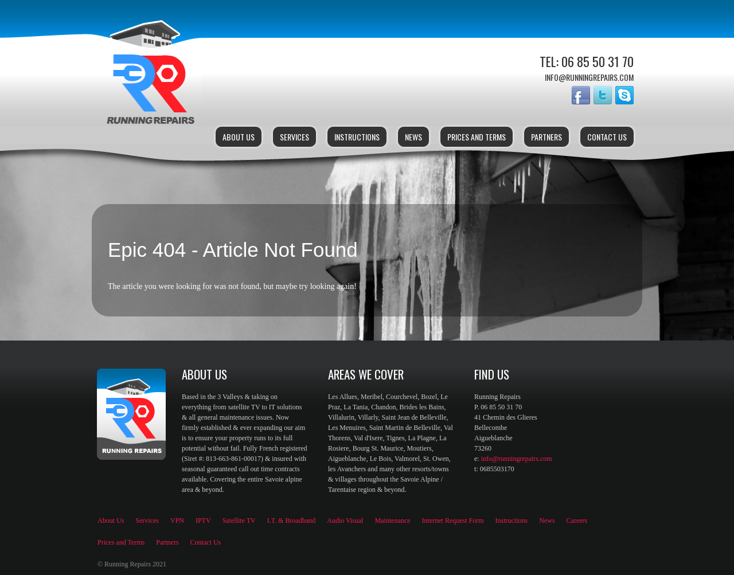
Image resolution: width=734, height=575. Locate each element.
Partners (546, 137)
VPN (177, 521)
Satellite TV (239, 521)
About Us (238, 137)
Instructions (357, 137)
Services (294, 137)
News (413, 137)
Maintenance (393, 521)
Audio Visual (345, 521)
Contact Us (607, 137)
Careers (577, 521)
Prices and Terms (476, 137)
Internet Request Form (453, 521)
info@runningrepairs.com (516, 459)
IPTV (203, 521)
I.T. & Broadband (291, 521)
